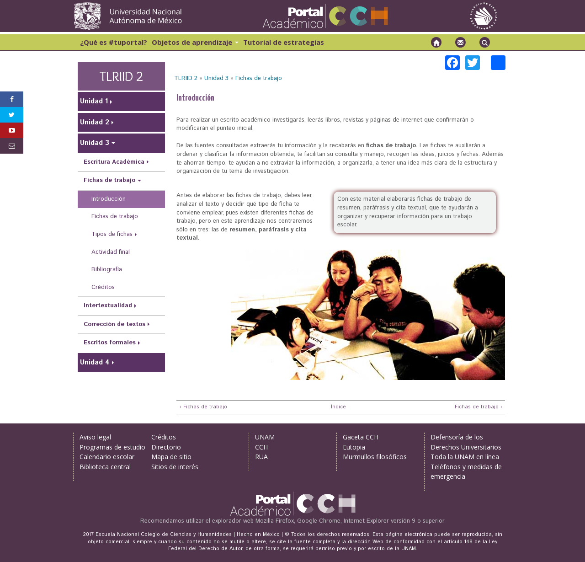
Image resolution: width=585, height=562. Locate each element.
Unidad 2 (94, 122)
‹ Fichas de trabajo (203, 407)
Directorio (166, 447)
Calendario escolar (107, 456)
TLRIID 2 (185, 78)
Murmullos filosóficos (375, 456)
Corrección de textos (114, 324)
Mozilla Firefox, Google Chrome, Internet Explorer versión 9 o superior (350, 521)
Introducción (108, 199)
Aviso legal (95, 437)
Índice (337, 407)
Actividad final (110, 252)
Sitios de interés (174, 466)
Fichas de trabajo (258, 78)
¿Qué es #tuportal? (113, 42)
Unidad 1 (94, 101)
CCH (261, 447)
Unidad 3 (216, 78)
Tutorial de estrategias (283, 42)
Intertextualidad (108, 305)
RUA (261, 456)
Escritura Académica (114, 162)
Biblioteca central (105, 466)
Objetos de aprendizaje (195, 42)
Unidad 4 (95, 362)
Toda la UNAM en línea (465, 456)
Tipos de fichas (112, 234)
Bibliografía (106, 269)
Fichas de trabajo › (478, 407)
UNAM (265, 437)
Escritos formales (110, 342)
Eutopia (354, 447)
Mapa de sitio (171, 456)
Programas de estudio (112, 447)
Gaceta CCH (360, 437)
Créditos (103, 287)
